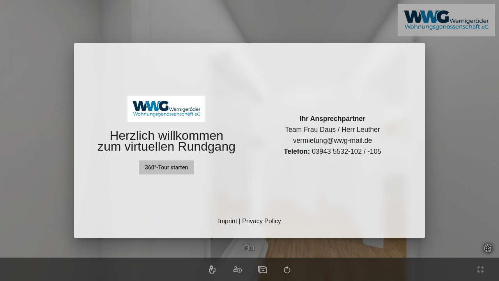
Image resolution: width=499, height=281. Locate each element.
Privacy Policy (261, 221)
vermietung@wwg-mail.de (332, 140)
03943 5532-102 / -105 (332, 151)
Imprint (227, 221)
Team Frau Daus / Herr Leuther (332, 129)
